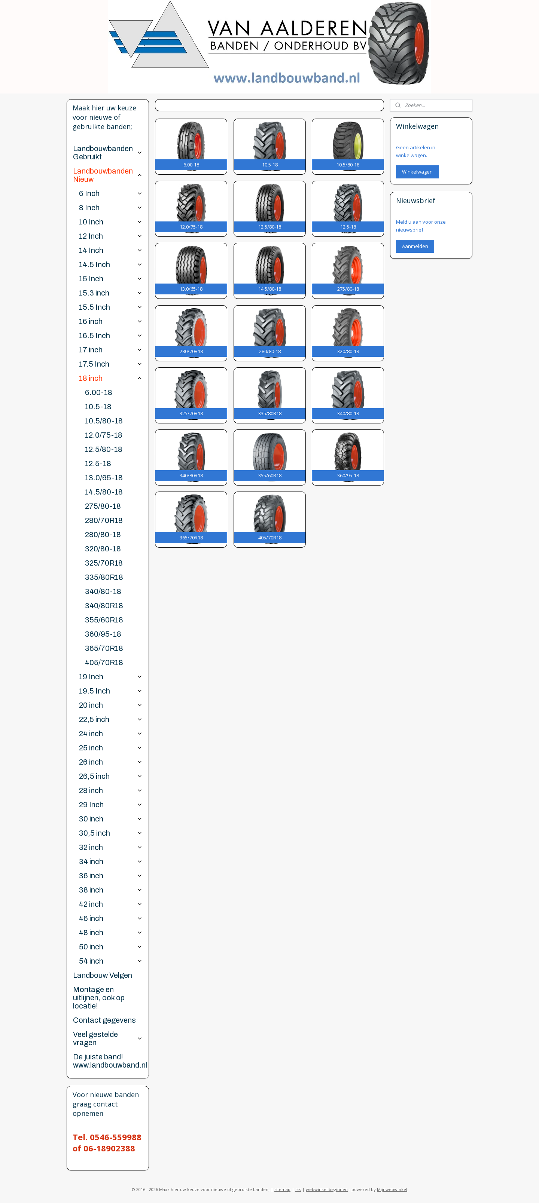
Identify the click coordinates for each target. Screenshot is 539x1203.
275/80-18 (103, 506)
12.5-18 (98, 463)
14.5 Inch (110, 264)
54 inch (110, 961)
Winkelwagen (417, 171)
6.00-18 (98, 392)
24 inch (110, 733)
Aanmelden (415, 246)
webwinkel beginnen (327, 1189)
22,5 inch (110, 719)
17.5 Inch (110, 364)
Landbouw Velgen (102, 975)
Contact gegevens (104, 1020)
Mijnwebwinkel (392, 1189)
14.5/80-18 (104, 492)
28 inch (110, 790)
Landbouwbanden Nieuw (107, 175)
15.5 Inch (110, 307)
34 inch (110, 861)
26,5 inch (110, 776)
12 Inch (110, 236)
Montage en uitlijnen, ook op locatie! (99, 997)
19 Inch (110, 677)
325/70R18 (104, 563)
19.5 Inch (110, 691)
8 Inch (110, 207)
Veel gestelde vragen (107, 1038)
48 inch (110, 932)
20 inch (110, 705)
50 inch (110, 947)
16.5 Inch (110, 335)
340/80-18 (103, 591)
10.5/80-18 (104, 421)
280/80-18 (103, 534)
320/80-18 (103, 549)
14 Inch (110, 250)
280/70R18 (104, 520)
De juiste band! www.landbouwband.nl (110, 1061)
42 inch (110, 904)
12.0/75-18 (103, 435)
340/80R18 (104, 606)
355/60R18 (104, 620)
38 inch (110, 890)
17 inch (110, 350)
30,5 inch (110, 833)
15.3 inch (110, 293)
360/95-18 (103, 634)
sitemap (282, 1189)
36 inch (110, 876)
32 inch (110, 847)
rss (298, 1189)
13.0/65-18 (104, 478)
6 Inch (110, 193)
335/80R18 (104, 577)
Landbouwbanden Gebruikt (107, 152)
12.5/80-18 (103, 449)
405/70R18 (104, 662)
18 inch (110, 378)
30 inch (110, 819)
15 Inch (110, 279)
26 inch (110, 762)
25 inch (110, 748)
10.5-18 (98, 406)
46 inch (110, 918)
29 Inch (110, 805)
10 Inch (110, 222)
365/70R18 (104, 648)
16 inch (110, 321)
